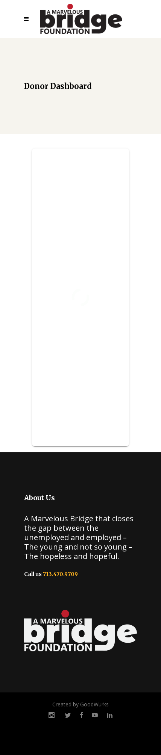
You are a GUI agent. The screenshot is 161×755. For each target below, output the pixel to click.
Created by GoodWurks (80, 704)
